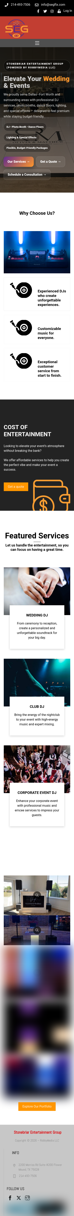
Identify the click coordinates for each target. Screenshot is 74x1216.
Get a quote (16, 487)
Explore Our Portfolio (37, 1106)
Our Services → (18, 161)
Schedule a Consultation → (27, 174)
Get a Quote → (50, 161)
